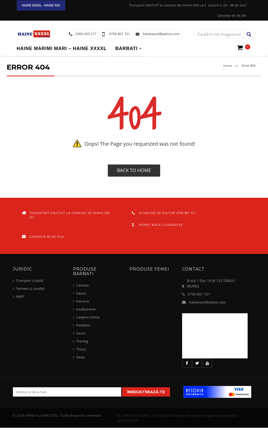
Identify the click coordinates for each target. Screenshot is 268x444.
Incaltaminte (85, 309)
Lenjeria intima (87, 317)
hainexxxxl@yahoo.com (207, 302)
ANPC (20, 296)
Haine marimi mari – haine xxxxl (62, 48)
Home (227, 66)
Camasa (82, 285)
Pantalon (83, 325)
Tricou (81, 349)
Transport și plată (29, 280)
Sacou (80, 333)
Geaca (81, 293)
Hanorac (82, 301)
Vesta (80, 357)
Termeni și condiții (30, 288)
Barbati (126, 48)
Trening (82, 341)
